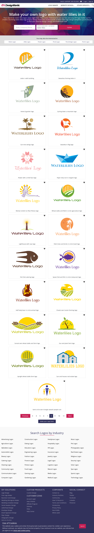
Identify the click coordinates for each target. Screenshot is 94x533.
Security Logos (75, 460)
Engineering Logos (31, 452)
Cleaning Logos (6, 465)
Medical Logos (52, 478)
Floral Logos (56, 42)
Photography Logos (77, 448)
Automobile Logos (7, 452)
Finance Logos (29, 460)
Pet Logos (74, 443)
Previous (25, 416)
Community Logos (7, 469)
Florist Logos (85, 42)
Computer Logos (6, 478)
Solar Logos (75, 465)
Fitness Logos (29, 465)
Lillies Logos (27, 42)
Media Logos (52, 473)
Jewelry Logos (52, 456)
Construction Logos (31, 439)
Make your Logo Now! (47, 421)
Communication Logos (8, 473)
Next (70, 416)
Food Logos (28, 469)
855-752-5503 (75, 1)
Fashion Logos (29, 456)
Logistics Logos (53, 465)
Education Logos (30, 448)
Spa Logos (74, 469)
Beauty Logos (5, 456)
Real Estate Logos (76, 452)
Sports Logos (75, 473)
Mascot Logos (52, 469)
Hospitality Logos (53, 443)
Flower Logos (41, 42)
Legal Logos (51, 460)
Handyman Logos (53, 439)
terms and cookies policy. (21, 530)
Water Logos (12, 42)
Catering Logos (6, 460)
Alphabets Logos (6, 448)
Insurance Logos (53, 452)
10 (59, 416)
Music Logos (75, 439)
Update (69, 27)
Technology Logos (77, 478)
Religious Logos (76, 456)
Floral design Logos (71, 42)
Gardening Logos (30, 478)
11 (64, 416)
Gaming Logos (29, 473)
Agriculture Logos (7, 443)
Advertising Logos (7, 439)
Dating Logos (29, 443)
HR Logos (51, 448)
